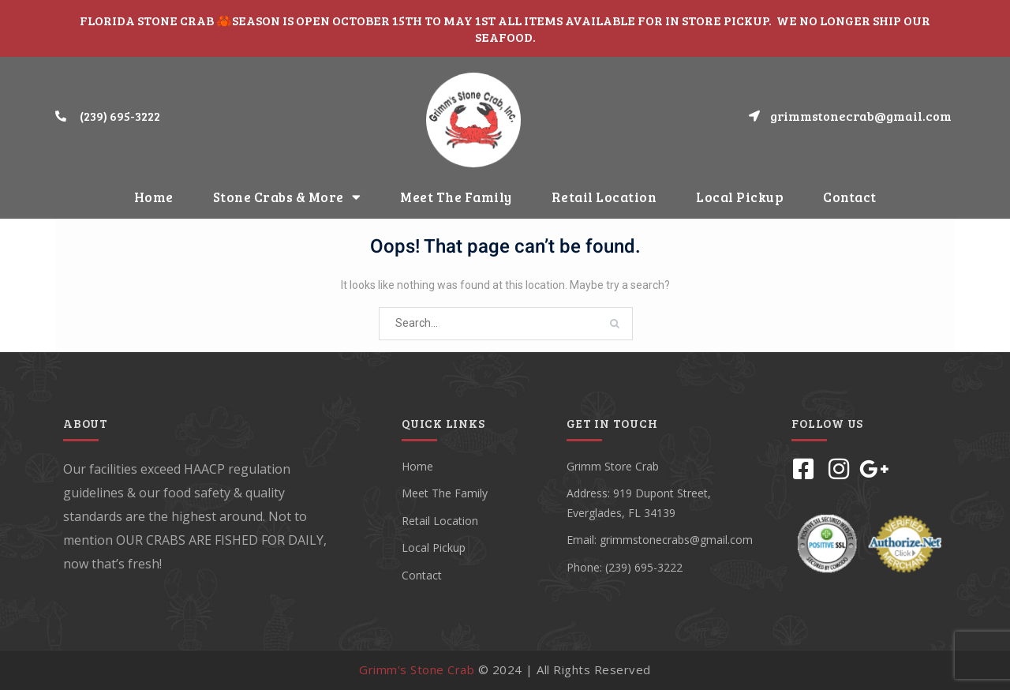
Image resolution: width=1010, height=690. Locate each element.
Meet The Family (456, 197)
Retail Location (604, 197)
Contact (850, 197)
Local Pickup (740, 197)
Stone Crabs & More (287, 197)
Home (154, 197)
